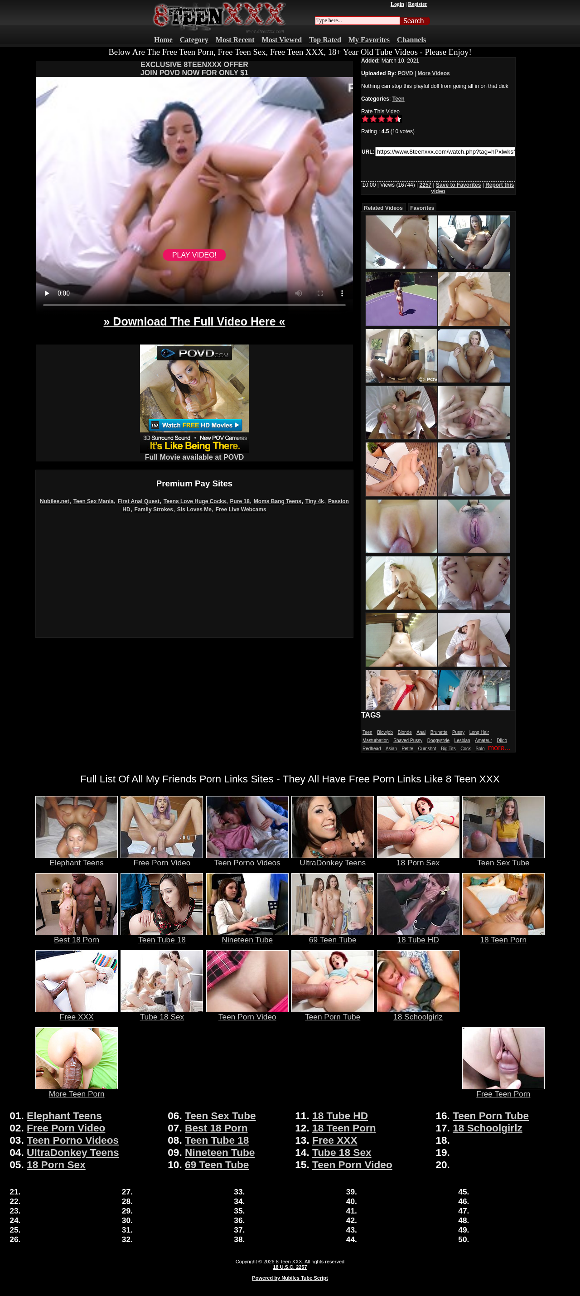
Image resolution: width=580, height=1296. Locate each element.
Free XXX (76, 1013)
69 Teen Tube (332, 936)
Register (417, 4)
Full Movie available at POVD (194, 454)
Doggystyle (438, 740)
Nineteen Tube (247, 936)
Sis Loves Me (194, 509)
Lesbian (462, 740)
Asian (391, 748)
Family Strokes (154, 509)
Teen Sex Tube (503, 859)
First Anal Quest (139, 501)
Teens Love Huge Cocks (195, 501)
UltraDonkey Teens (332, 859)
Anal (420, 732)
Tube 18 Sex (162, 1013)
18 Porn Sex (418, 859)
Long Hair (479, 732)
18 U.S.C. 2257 (290, 1267)
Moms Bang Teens (277, 501)
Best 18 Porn (76, 936)
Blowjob (385, 732)
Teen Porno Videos (247, 859)
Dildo (502, 740)
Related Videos (383, 208)
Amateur (483, 740)
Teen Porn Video (247, 1013)
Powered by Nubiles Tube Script (290, 1278)
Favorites (422, 208)
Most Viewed (282, 40)
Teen (398, 99)
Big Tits (448, 748)
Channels (411, 40)
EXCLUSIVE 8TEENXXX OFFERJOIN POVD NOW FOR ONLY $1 (194, 69)
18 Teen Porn (503, 936)
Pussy (458, 732)
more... (499, 748)
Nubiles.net (54, 501)
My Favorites (369, 40)
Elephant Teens (76, 859)
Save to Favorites (458, 185)
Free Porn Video (162, 859)
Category (194, 40)
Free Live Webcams (241, 509)
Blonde (405, 732)
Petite (408, 748)
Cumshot (427, 748)
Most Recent (235, 40)
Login (397, 4)
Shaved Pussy (407, 740)
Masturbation (375, 740)
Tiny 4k (314, 501)
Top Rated (325, 40)
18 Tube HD (418, 936)
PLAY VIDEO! (194, 255)
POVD (405, 73)
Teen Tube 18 (162, 936)
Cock (465, 748)
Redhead (371, 748)
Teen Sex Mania (93, 501)
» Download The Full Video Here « (194, 321)
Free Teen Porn (503, 1090)
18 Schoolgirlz (418, 1013)
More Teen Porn (76, 1090)
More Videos (434, 73)
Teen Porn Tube (332, 1013)
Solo (480, 748)
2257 (426, 185)
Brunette (439, 732)
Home (163, 40)
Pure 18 (240, 501)
